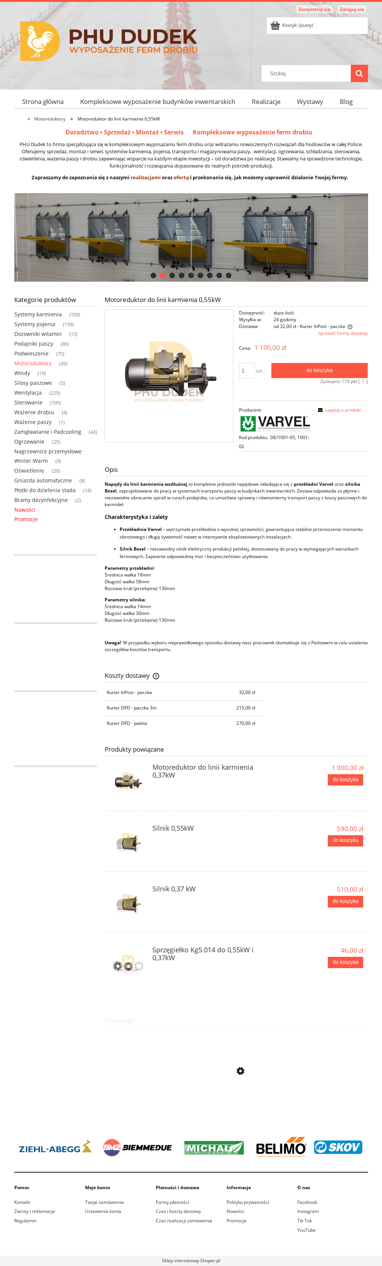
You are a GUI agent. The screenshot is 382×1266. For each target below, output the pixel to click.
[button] (338, 410)
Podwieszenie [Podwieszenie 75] (31, 353)
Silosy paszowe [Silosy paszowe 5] (33, 382)
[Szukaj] (359, 73)
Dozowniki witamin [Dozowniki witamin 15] (38, 333)
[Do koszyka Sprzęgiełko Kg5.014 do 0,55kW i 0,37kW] (345, 962)
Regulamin (25, 1220)
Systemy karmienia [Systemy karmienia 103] (38, 314)
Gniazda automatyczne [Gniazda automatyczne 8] (43, 480)
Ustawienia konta (103, 1211)
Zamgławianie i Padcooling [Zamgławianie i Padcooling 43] (47, 431)
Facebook (307, 1202)
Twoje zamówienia (104, 1202)
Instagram (308, 1211)
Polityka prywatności (248, 1202)
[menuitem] (43, 101)
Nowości (24, 509)
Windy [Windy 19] (22, 373)
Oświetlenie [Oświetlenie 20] (29, 470)
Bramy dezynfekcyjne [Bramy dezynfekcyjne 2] (41, 499)
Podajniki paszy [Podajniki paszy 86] (33, 343)
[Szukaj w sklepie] (307, 73)
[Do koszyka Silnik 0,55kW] (345, 841)
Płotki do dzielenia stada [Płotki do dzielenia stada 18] (45, 490)
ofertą (181, 177)
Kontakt (22, 1202)
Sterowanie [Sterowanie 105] (28, 402)
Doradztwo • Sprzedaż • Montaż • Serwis (129, 132)
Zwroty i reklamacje (34, 1211)
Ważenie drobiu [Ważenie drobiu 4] (34, 412)
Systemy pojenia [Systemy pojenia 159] (34, 324)
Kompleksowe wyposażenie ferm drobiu (252, 132)
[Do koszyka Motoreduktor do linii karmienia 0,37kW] (345, 780)
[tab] (153, 275)
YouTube (306, 1230)
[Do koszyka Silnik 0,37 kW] (345, 901)
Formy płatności (172, 1202)
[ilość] (247, 370)
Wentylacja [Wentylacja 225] (28, 392)
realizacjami (146, 177)
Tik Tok (304, 1220)
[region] (191, 237)
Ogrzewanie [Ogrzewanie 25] (29, 441)
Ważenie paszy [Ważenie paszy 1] (33, 422)
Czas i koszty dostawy (178, 1211)
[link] (191, 1147)
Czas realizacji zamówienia (184, 1220)
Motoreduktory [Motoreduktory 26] (33, 363)
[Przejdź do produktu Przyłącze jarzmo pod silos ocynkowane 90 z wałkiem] (236, 1104)
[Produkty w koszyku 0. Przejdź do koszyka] (292, 25)
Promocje (26, 519)
